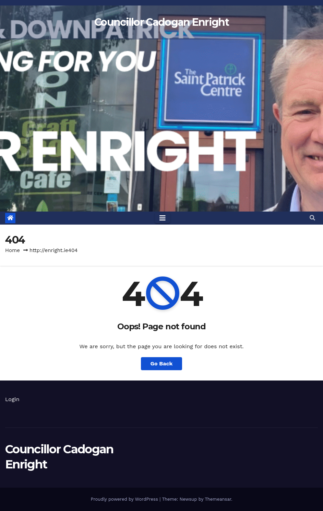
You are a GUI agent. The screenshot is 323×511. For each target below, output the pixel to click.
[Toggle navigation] (162, 218)
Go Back (162, 363)
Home (12, 250)
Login (12, 399)
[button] (312, 218)
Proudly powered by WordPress (125, 499)
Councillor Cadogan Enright (161, 22)
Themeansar (218, 499)
